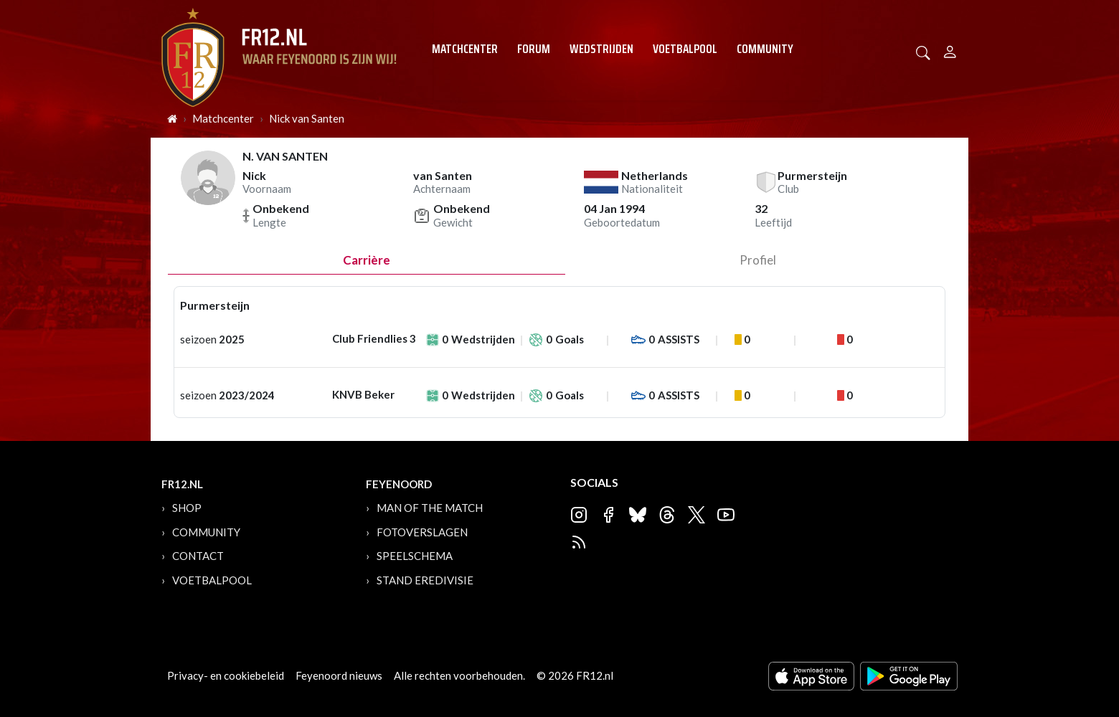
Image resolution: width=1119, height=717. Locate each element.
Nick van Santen (306, 118)
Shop (187, 507)
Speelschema (415, 555)
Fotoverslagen (422, 532)
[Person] (950, 49)
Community (765, 48)
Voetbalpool (685, 48)
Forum (533, 48)
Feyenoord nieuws (339, 675)
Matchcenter (465, 48)
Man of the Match (430, 507)
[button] (923, 51)
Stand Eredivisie (425, 580)
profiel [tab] (758, 259)
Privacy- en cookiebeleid (225, 675)
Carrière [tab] (366, 259)
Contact (198, 555)
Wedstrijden (601, 48)
